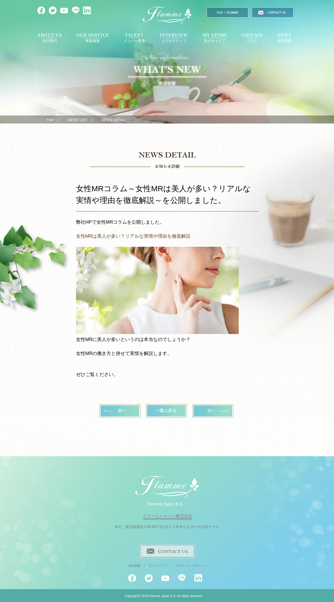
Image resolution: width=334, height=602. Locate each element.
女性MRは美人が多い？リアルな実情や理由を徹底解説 (133, 236)
